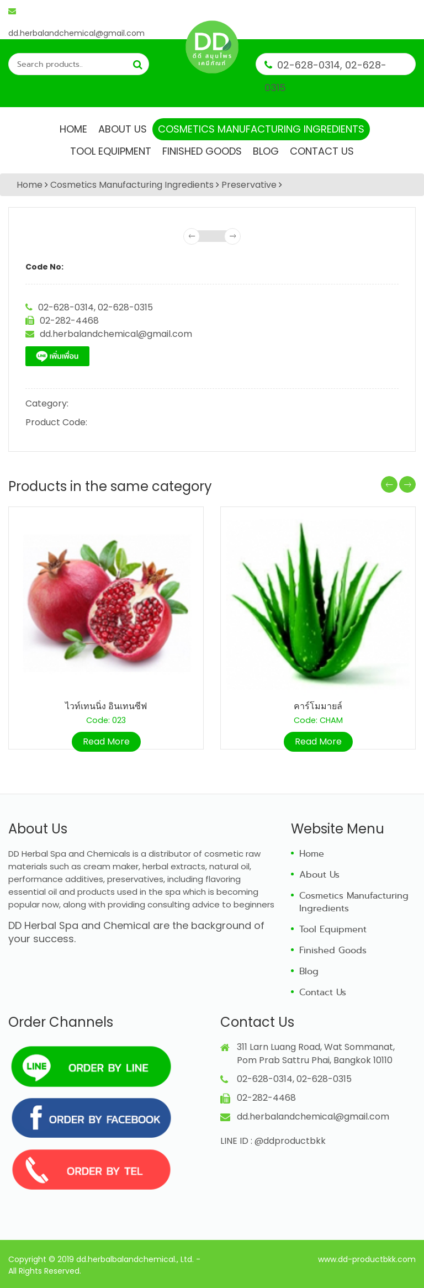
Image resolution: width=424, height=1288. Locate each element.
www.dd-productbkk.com (367, 1259)
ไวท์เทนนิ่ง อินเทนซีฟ (106, 706)
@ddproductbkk (290, 1140)
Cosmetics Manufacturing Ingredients (261, 129)
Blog (266, 151)
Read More (106, 741)
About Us (122, 129)
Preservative (249, 184)
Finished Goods (202, 151)
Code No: (44, 266)
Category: (46, 403)
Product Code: (56, 422)
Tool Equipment (110, 151)
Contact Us (322, 151)
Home (73, 129)
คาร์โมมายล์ (318, 706)
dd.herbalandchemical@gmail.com (76, 14)
